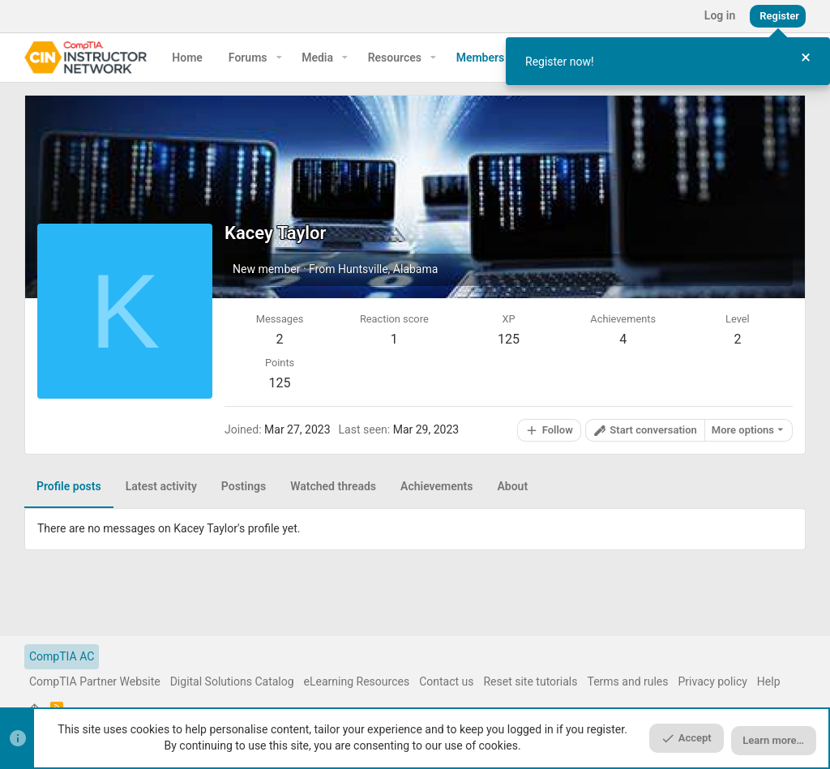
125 (280, 383)
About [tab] (512, 486)
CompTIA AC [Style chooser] (61, 656)
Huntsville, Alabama (388, 269)
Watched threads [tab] (333, 486)
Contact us (446, 681)
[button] (279, 57)
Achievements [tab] (436, 486)
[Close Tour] (806, 57)
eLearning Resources (357, 681)
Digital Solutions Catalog (232, 681)
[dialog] (668, 61)
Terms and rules (627, 681)
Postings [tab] (243, 486)
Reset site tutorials (530, 681)
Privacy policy (712, 681)
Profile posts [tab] (68, 486)
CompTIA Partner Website (94, 681)
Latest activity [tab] (161, 486)
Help (769, 681)
